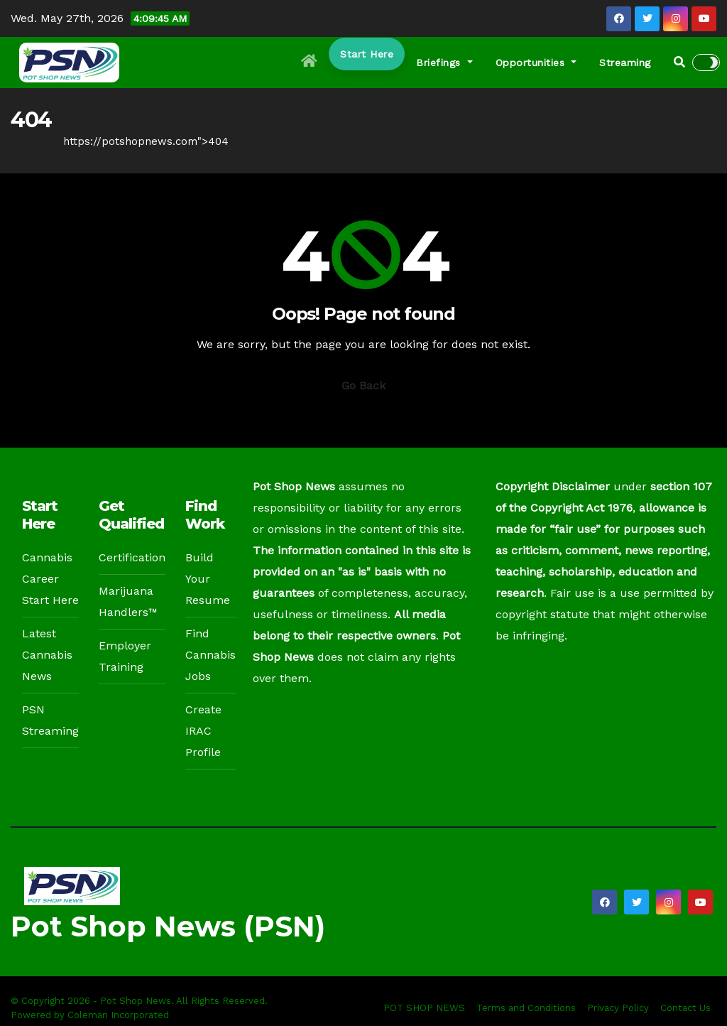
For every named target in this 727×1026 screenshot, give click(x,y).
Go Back (363, 385)
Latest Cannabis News (47, 655)
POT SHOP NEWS (424, 1008)
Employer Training (125, 656)
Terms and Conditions (526, 1008)
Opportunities (536, 62)
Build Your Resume (207, 579)
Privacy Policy (618, 1008)
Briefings (444, 62)
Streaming (625, 62)
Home (26, 141)
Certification (132, 557)
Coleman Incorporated (118, 1015)
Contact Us (685, 1008)
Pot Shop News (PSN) (168, 926)
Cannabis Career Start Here (50, 579)
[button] (679, 62)
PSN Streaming (50, 720)
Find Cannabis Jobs (210, 655)
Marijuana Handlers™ (128, 601)
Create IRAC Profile (203, 731)
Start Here (366, 54)
